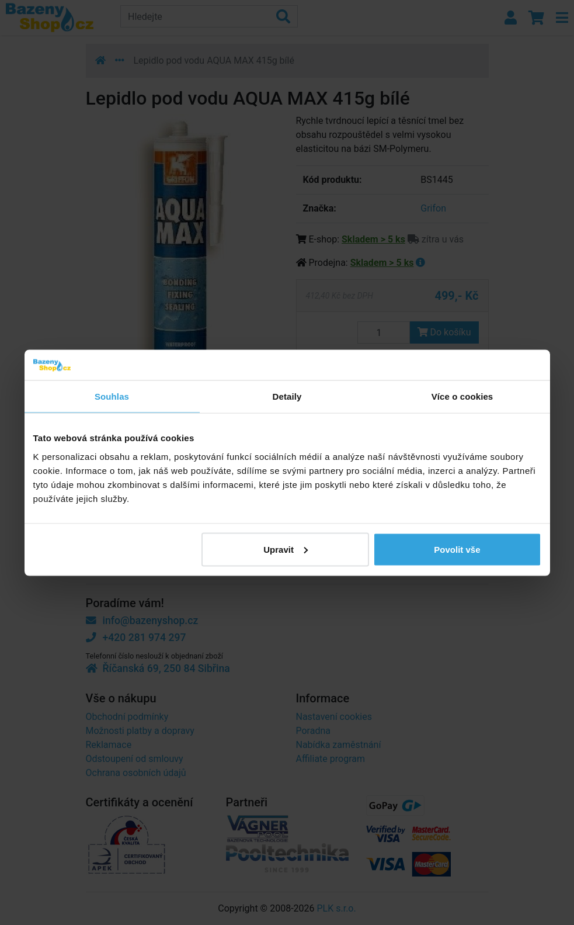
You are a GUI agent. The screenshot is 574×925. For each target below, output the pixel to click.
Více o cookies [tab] (462, 396)
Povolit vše (457, 549)
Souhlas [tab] (112, 396)
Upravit (285, 549)
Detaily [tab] (287, 396)
